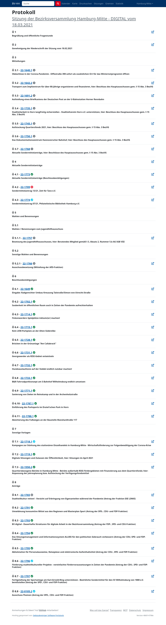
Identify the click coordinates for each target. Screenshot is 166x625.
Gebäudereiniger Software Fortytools (48, 615)
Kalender (66, 3)
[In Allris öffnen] (152, 32)
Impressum (148, 610)
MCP (125, 610)
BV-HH (16, 3)
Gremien (109, 3)
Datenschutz (135, 610)
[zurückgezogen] (32, 495)
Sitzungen (98, 3)
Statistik (119, 3)
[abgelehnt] (32, 187)
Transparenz (116, 610)
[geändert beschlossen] (32, 200)
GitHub (42, 610)
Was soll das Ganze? (99, 610)
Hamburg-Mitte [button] (144, 3)
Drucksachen (85, 3)
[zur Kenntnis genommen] (34, 70)
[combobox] (38, 3)
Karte (74, 3)
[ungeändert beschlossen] (32, 174)
